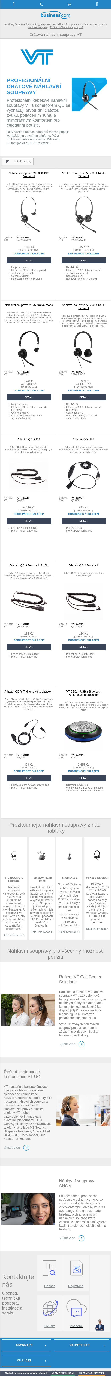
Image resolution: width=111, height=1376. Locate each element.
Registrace (75, 1286)
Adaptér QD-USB (83, 439)
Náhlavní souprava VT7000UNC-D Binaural (83, 175)
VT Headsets (23, 237)
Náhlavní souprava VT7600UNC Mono (29, 305)
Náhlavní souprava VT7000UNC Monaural (29, 175)
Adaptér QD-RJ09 (29, 439)
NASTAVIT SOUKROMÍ (63, 1373)
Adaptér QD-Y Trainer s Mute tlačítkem (29, 691)
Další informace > (14, 935)
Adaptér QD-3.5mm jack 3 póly (29, 565)
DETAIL (29, 260)
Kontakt (49, 1326)
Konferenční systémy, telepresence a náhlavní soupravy (46, 24)
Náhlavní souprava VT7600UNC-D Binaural (83, 307)
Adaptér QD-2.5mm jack (83, 565)
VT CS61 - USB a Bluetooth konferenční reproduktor (83, 693)
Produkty (9, 24)
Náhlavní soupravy (89, 24)
